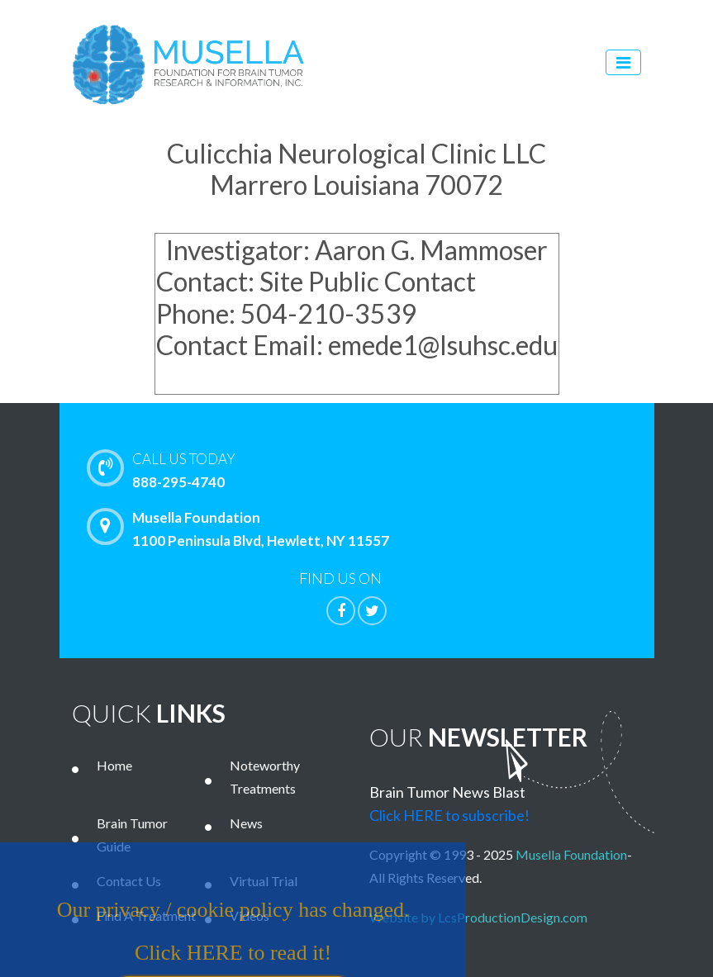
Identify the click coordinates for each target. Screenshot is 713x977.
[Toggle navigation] (623, 62)
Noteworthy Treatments (265, 776)
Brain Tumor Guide (132, 834)
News (246, 823)
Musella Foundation (571, 854)
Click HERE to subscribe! (449, 815)
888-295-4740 (392, 469)
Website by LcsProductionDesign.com (482, 917)
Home (114, 765)
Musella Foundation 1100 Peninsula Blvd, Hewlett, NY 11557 (242, 528)
